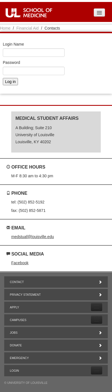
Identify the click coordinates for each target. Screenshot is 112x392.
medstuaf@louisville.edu (32, 236)
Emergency (56, 358)
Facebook (19, 263)
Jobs (56, 333)
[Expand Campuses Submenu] (96, 320)
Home (5, 28)
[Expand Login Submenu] (96, 370)
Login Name (13, 44)
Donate (56, 345)
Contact (56, 282)
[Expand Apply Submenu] (96, 307)
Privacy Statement (56, 295)
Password (11, 62)
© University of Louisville (25, 382)
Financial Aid (27, 28)
